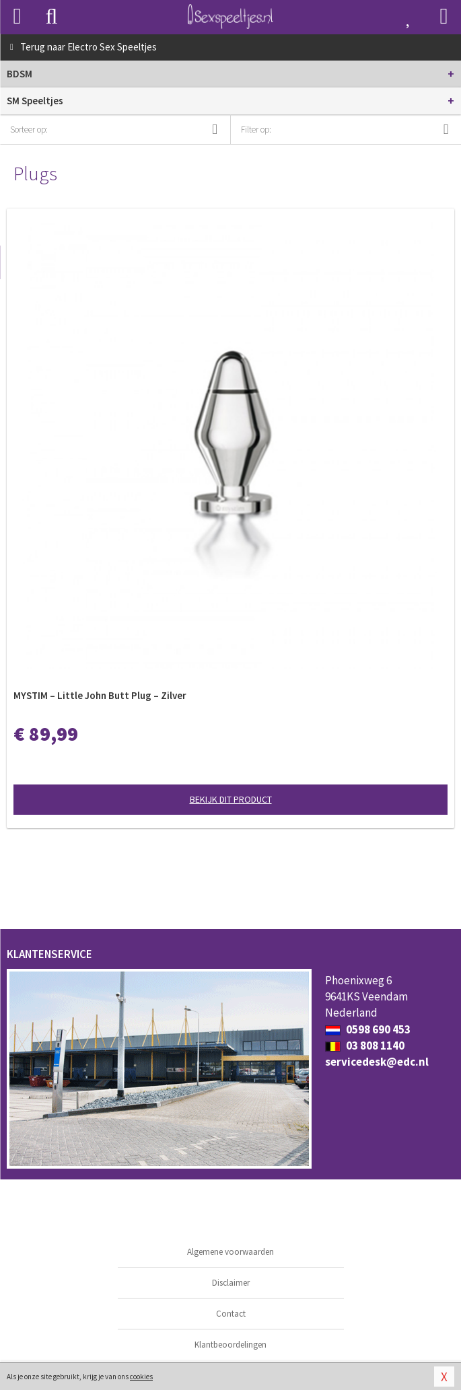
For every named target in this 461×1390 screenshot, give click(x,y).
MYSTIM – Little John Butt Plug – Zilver (99, 695)
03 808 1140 (364, 1045)
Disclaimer (231, 1282)
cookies (141, 1376)
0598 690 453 (368, 1029)
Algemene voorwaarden (230, 1251)
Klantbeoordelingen (230, 1344)
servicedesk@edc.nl (377, 1061)
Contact (231, 1313)
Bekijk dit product (231, 799)
